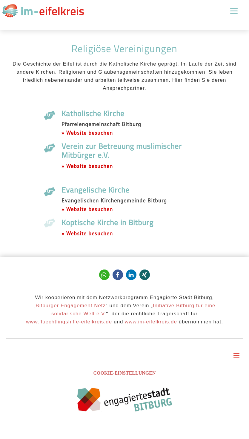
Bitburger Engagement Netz (71, 305)
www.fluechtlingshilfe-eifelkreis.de (69, 322)
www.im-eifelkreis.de (151, 322)
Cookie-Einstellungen (124, 373)
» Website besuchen (87, 132)
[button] (104, 275)
